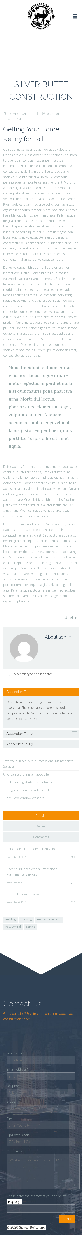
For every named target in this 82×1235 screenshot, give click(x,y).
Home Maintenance (49, 919)
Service (30, 927)
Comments (41, 837)
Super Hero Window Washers (23, 798)
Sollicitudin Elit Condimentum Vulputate (34, 849)
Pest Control (13, 927)
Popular (41, 816)
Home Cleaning (19, 114)
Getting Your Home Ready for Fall (26, 790)
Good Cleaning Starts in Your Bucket (28, 782)
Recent (41, 826)
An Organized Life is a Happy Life (26, 774)
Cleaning (26, 919)
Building (10, 919)
